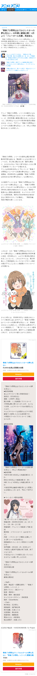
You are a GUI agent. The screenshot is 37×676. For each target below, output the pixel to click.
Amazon (18, 374)
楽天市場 (18, 379)
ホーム (3, 9)
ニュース (10, 9)
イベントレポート (21, 9)
